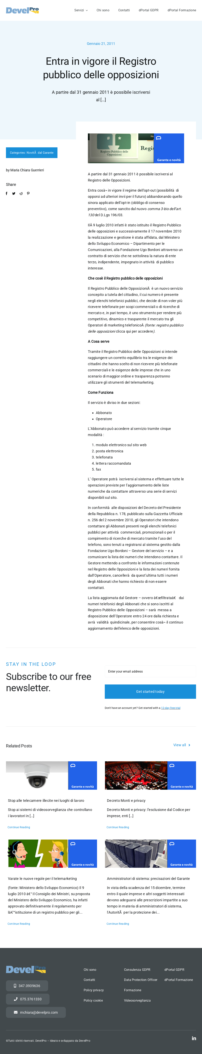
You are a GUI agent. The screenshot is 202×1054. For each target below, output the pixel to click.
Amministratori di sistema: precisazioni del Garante (148, 878)
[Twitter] (12, 193)
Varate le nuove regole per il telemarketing (42, 878)
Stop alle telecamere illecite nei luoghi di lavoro (46, 800)
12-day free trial (170, 710)
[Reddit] (19, 193)
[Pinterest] (26, 193)
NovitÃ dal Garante (38, 152)
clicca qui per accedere (134, 331)
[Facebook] (4, 193)
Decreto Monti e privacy (126, 800)
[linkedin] (194, 1038)
